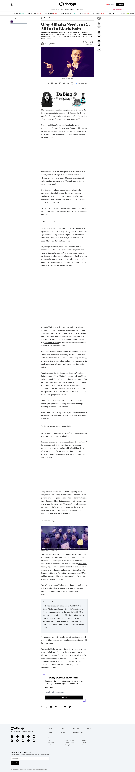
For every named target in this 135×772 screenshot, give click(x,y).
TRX (110, 13)
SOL (94, 13)
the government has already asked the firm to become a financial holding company (64, 361)
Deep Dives (76, 728)
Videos (72, 9)
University (89, 728)
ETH (29, 13)
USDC (62, 13)
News (53, 9)
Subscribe (15, 763)
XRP (80, 13)
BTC (12, 13)
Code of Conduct (69, 742)
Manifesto (50, 745)
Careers (84, 742)
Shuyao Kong (51, 44)
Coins (50, 732)
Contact (84, 740)
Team (49, 740)
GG (62, 9)
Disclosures (51, 742)
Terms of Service (69, 740)
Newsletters (80, 9)
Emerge (67, 9)
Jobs (83, 745)
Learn (57, 9)
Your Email (49, 688)
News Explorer (78, 732)
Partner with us (118, 9)
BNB (46, 13)
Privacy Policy (68, 745)
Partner (50, 728)
